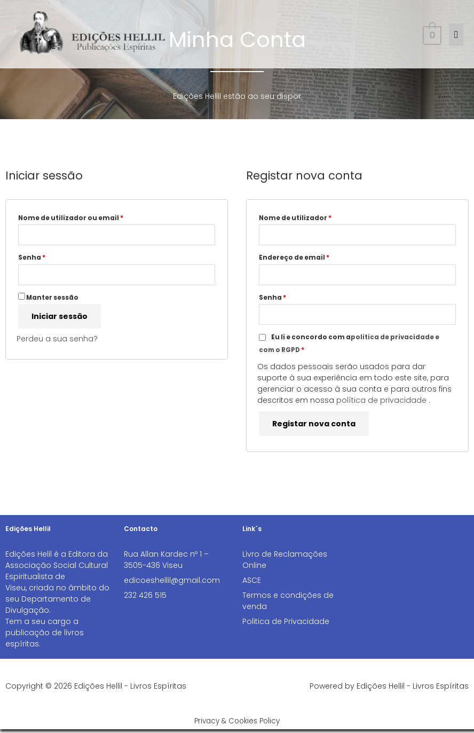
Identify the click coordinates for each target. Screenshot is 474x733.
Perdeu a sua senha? (57, 341)
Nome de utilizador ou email (92, 217)
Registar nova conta (314, 427)
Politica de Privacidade (285, 625)
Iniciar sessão (59, 319)
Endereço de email (315, 258)
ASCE (251, 584)
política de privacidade (381, 404)
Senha (53, 258)
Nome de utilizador (316, 217)
